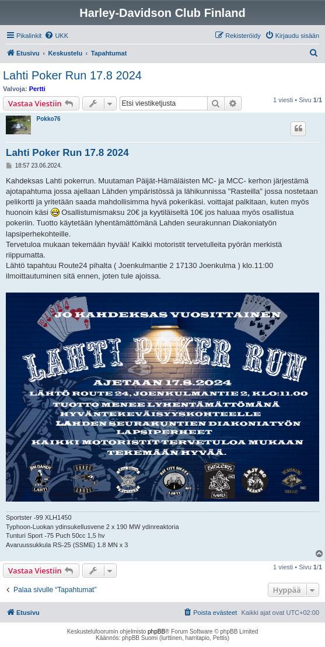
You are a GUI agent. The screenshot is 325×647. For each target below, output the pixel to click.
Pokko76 (49, 119)
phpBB (156, 631)
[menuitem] (56, 36)
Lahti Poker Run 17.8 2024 (72, 75)
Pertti (37, 88)
